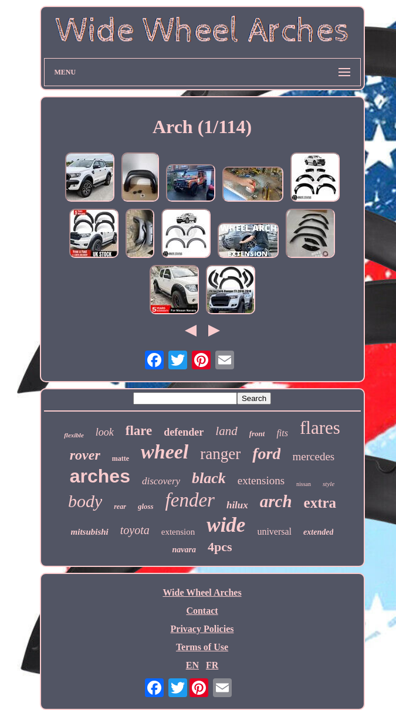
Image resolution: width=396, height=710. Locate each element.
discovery (161, 481)
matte (120, 458)
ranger (220, 454)
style (328, 483)
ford (266, 453)
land (226, 431)
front (257, 433)
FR (212, 665)
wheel (164, 452)
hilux (237, 505)
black (209, 478)
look (105, 432)
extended (318, 532)
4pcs (220, 546)
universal (274, 531)
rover (85, 455)
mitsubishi (90, 531)
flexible (74, 435)
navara (183, 549)
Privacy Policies (202, 629)
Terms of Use (202, 647)
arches (100, 476)
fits (282, 433)
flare (139, 430)
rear (120, 506)
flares (320, 427)
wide (226, 525)
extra (320, 503)
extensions (261, 480)
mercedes (313, 456)
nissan (303, 484)
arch (276, 501)
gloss (146, 506)
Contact (202, 611)
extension (178, 531)
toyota (135, 530)
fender (190, 500)
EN (192, 665)
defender (184, 432)
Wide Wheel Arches (202, 592)
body (85, 501)
